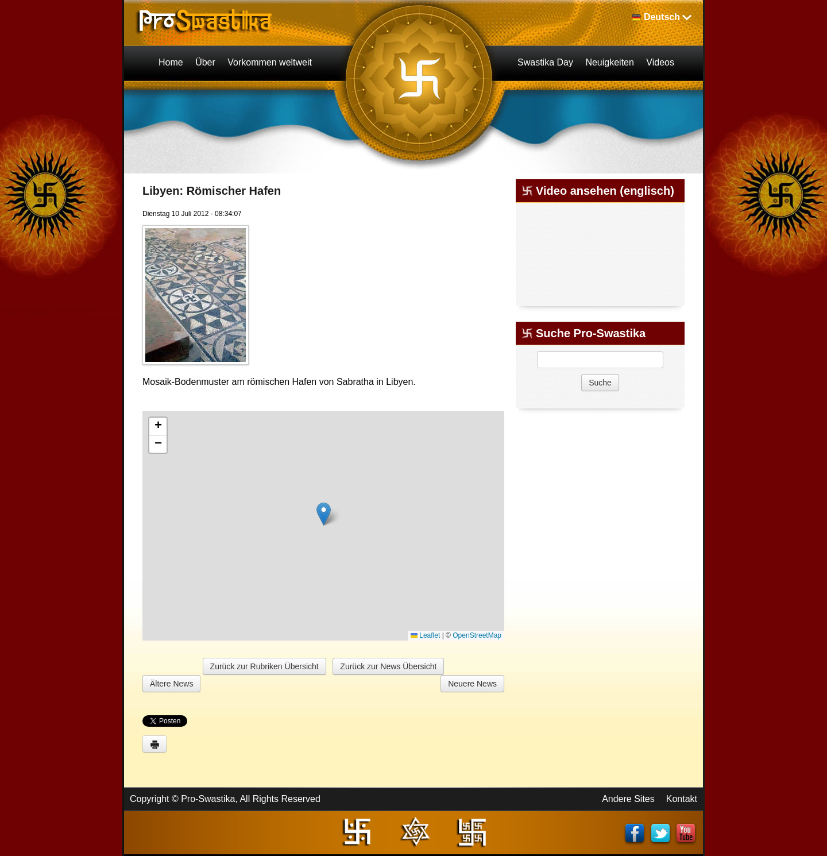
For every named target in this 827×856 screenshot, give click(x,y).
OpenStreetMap (477, 635)
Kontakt (681, 799)
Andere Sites (628, 799)
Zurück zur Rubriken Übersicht (264, 666)
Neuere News (472, 683)
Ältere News (171, 683)
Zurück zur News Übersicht (388, 666)
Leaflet (425, 635)
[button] (323, 514)
